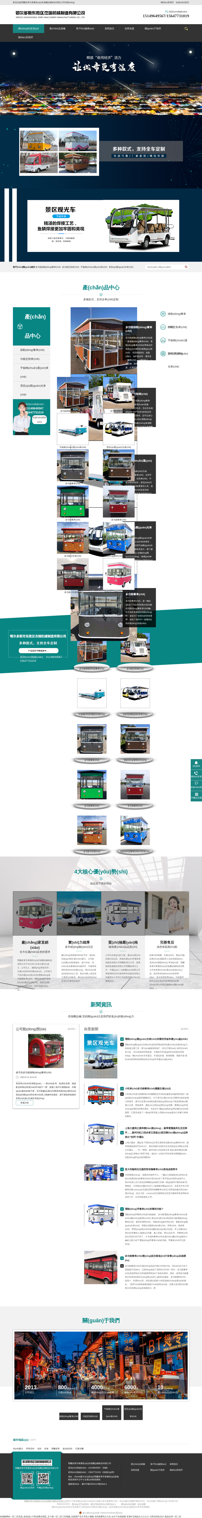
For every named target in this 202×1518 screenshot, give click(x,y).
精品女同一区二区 (173, 1516)
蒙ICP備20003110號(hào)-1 (94, 1484)
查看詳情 (24, 1103)
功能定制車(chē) (29, 358)
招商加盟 (135, 1470)
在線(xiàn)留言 (182, 2)
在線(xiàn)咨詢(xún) (39, 419)
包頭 (39, 1448)
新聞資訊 (174, 1464)
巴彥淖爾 (79, 1448)
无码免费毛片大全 (102, 1516)
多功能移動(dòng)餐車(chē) (48, 267)
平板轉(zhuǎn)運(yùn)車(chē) (94, 267)
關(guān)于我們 (157, 1470)
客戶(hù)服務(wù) (158, 1464)
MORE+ (72, 1029)
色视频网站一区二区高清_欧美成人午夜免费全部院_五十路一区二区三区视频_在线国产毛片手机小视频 (47, 1516)
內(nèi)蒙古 (18, 1448)
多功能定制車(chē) (70, 267)
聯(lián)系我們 (167, 2)
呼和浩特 (30, 1448)
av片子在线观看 (118, 1516)
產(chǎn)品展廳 (138, 1464)
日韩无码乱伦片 (157, 1516)
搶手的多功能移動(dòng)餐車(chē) (34, 1072)
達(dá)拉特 (67, 1448)
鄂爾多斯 (55, 1448)
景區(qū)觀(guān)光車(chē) (121, 267)
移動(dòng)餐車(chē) (32, 349)
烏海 (46, 1448)
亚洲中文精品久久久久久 (138, 1516)
